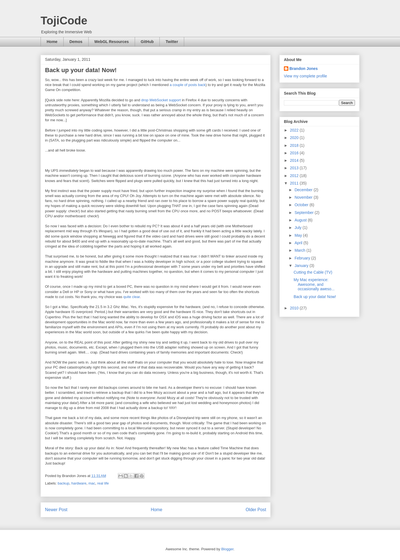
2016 (295, 153)
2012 (295, 175)
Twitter (172, 41)
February (302, 258)
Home (52, 41)
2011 (295, 183)
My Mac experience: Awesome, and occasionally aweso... (314, 284)
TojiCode (64, 20)
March (300, 250)
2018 (295, 145)
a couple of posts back (188, 85)
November (303, 197)
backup (63, 483)
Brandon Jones (303, 68)
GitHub (147, 41)
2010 (295, 308)
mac (91, 483)
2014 (295, 160)
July (298, 227)
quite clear (131, 297)
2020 (295, 137)
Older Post (256, 509)
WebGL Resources (111, 41)
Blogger (227, 549)
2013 (295, 168)
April (298, 243)
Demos (75, 41)
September (304, 212)
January (301, 265)
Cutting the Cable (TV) (313, 272)
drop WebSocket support (161, 100)
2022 (295, 130)
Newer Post (56, 509)
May (298, 235)
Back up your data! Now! (315, 296)
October (301, 205)
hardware (78, 483)
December (303, 190)
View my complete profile (305, 76)
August (301, 220)
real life (103, 483)
